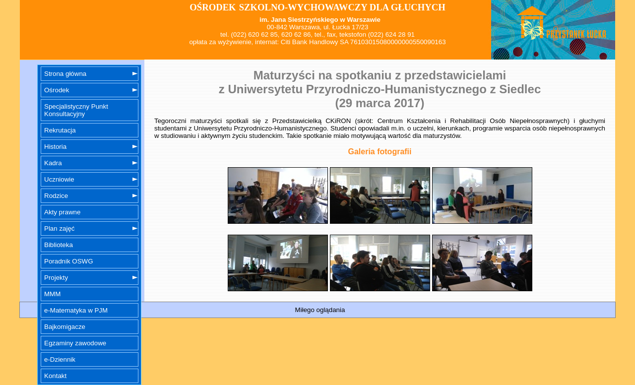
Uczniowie (59, 179)
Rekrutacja (60, 130)
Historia (55, 146)
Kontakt (55, 376)
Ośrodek (56, 90)
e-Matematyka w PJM (76, 310)
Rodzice (56, 195)
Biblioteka (58, 245)
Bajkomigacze (64, 326)
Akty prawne (62, 212)
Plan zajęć (59, 228)
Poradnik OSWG (68, 261)
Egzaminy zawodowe (75, 343)
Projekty (56, 277)
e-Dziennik (59, 359)
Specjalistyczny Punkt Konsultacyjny (76, 110)
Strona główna (65, 73)
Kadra (53, 163)
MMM (52, 294)
